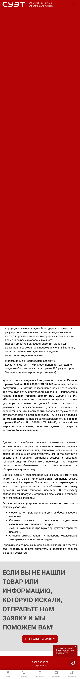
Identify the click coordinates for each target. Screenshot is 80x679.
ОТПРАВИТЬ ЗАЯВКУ (40, 639)
